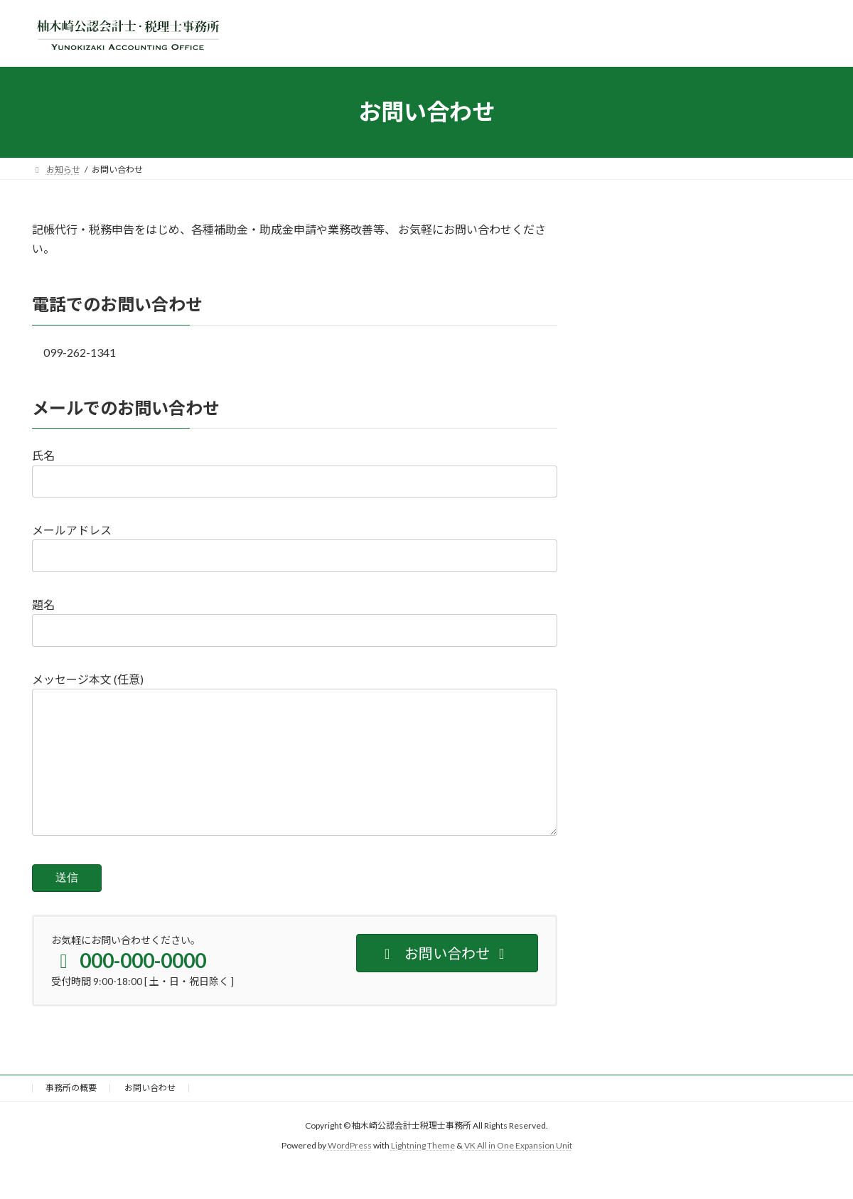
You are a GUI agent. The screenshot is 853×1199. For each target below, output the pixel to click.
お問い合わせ (150, 1116)
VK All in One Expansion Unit (518, 1174)
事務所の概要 (71, 1116)
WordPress (350, 1174)
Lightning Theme (423, 1174)
